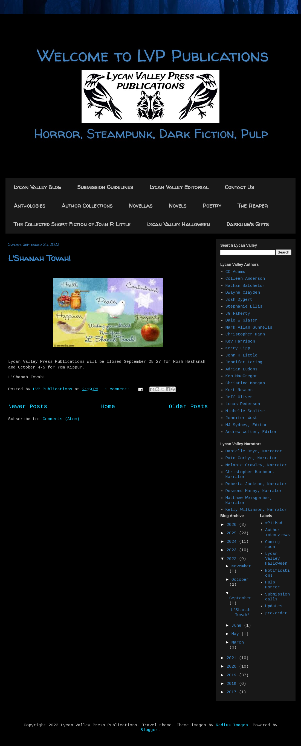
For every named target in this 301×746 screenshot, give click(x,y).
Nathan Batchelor (245, 286)
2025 (233, 533)
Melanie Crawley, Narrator (256, 465)
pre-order (276, 613)
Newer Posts (27, 406)
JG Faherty (237, 313)
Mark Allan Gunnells (248, 327)
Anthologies (29, 205)
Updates (273, 606)
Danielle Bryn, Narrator (253, 451)
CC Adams (235, 272)
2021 (233, 658)
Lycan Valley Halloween (178, 224)
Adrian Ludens (241, 369)
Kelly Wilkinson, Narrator (256, 510)
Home (108, 406)
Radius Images (232, 725)
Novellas (140, 205)
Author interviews (277, 532)
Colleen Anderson (245, 278)
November (241, 566)
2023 (233, 550)
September (240, 598)
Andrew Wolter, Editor (251, 432)
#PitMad (273, 523)
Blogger (149, 730)
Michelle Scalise (245, 411)
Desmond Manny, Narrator (253, 491)
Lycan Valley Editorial (179, 187)
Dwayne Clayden (242, 292)
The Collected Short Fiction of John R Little (72, 224)
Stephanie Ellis (243, 306)
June (237, 625)
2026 (233, 525)
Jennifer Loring (243, 362)
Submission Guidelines (105, 187)
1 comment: (118, 389)
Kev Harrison (240, 341)
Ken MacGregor (241, 376)
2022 (233, 559)
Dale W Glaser (241, 320)
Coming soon (272, 544)
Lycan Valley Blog (37, 187)
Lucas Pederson (242, 404)
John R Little (241, 355)
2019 (233, 675)
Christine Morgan (245, 383)
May (236, 634)
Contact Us (239, 187)
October (240, 579)
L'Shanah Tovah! (39, 258)
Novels (177, 205)
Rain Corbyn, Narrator (251, 458)
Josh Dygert (239, 299)
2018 (233, 684)
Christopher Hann (245, 334)
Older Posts (188, 406)
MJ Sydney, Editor (246, 425)
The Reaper (253, 205)
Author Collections (87, 205)
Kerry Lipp (237, 348)
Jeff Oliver (239, 397)
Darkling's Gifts (247, 224)
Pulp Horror (272, 585)
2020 (233, 666)
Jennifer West (241, 418)
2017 (233, 692)
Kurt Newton (239, 390)
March (237, 642)
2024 (233, 541)
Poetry (212, 205)
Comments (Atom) (61, 419)
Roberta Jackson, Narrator (256, 484)
